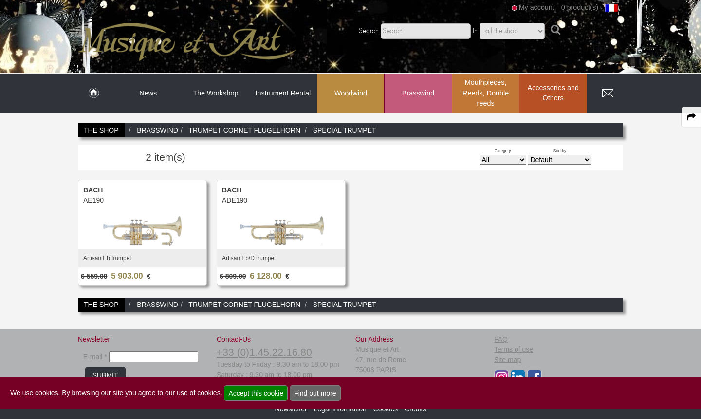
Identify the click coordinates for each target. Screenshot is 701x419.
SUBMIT (105, 375)
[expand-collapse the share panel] (691, 117)
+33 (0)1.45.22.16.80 (264, 352)
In (475, 31)
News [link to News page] (148, 93)
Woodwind (350, 93)
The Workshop (215, 93)
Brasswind (418, 93)
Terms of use (513, 349)
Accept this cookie (255, 393)
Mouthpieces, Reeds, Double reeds (485, 92)
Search (369, 31)
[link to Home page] (93, 93)
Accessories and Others (553, 93)
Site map (507, 359)
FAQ (501, 339)
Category (503, 150)
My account (536, 7)
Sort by (560, 150)
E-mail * (95, 357)
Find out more (315, 393)
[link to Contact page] (607, 93)
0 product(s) (579, 7)
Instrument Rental (283, 93)
